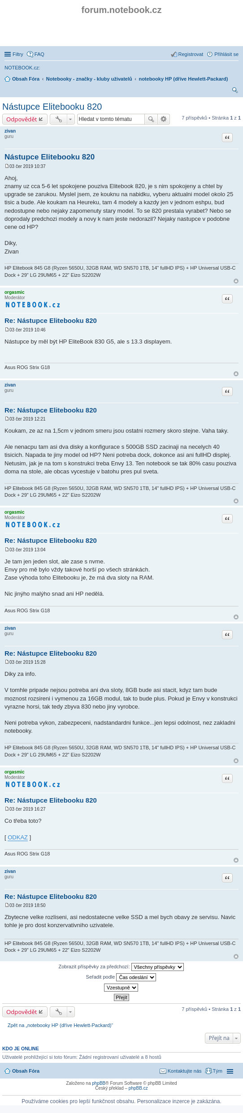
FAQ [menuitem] (39, 54)
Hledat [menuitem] (235, 91)
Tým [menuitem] (217, 1071)
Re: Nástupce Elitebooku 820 (50, 320)
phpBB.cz (138, 1088)
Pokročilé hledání (164, 119)
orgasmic (14, 292)
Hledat (151, 119)
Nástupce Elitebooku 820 (52, 107)
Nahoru (236, 281)
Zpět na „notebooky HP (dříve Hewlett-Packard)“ (60, 1025)
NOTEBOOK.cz (21, 67)
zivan (10, 131)
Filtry (18, 54)
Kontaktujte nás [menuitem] (185, 1071)
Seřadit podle (121, 977)
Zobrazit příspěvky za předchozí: (120, 967)
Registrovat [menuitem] (191, 54)
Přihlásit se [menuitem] (226, 54)
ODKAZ (18, 837)
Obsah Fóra (25, 1071)
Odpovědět (21, 119)
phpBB (98, 1083)
